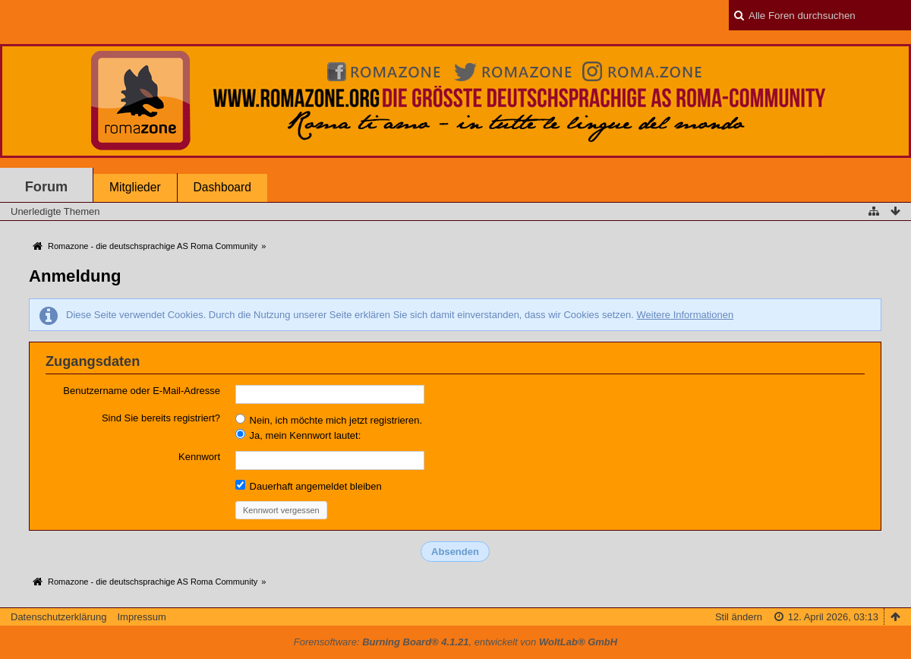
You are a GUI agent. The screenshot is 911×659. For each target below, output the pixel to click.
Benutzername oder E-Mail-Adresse (141, 390)
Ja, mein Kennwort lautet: (298, 435)
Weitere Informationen (684, 314)
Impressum (141, 617)
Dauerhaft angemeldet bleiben (308, 486)
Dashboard (222, 187)
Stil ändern (738, 617)
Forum (46, 186)
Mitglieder (135, 187)
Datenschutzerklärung (58, 617)
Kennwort (199, 456)
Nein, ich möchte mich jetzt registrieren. (328, 420)
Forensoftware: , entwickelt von (455, 642)
